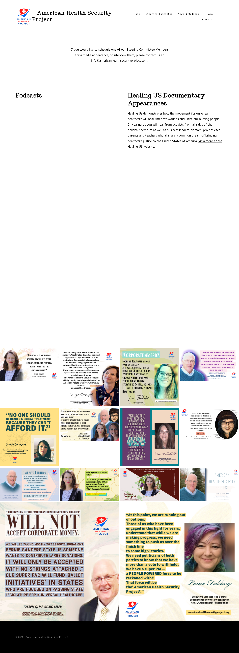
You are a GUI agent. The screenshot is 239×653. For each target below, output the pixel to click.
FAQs (210, 13)
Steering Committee (159, 13)
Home (137, 13)
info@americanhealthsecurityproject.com (119, 60)
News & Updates (189, 13)
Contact (207, 19)
